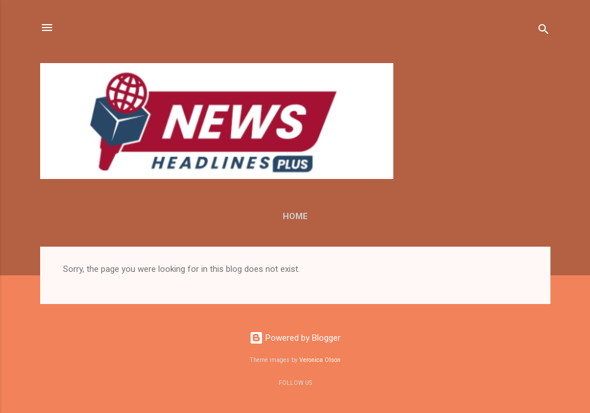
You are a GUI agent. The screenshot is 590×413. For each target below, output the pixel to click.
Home (295, 216)
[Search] (543, 31)
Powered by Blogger (295, 338)
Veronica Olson (320, 360)
